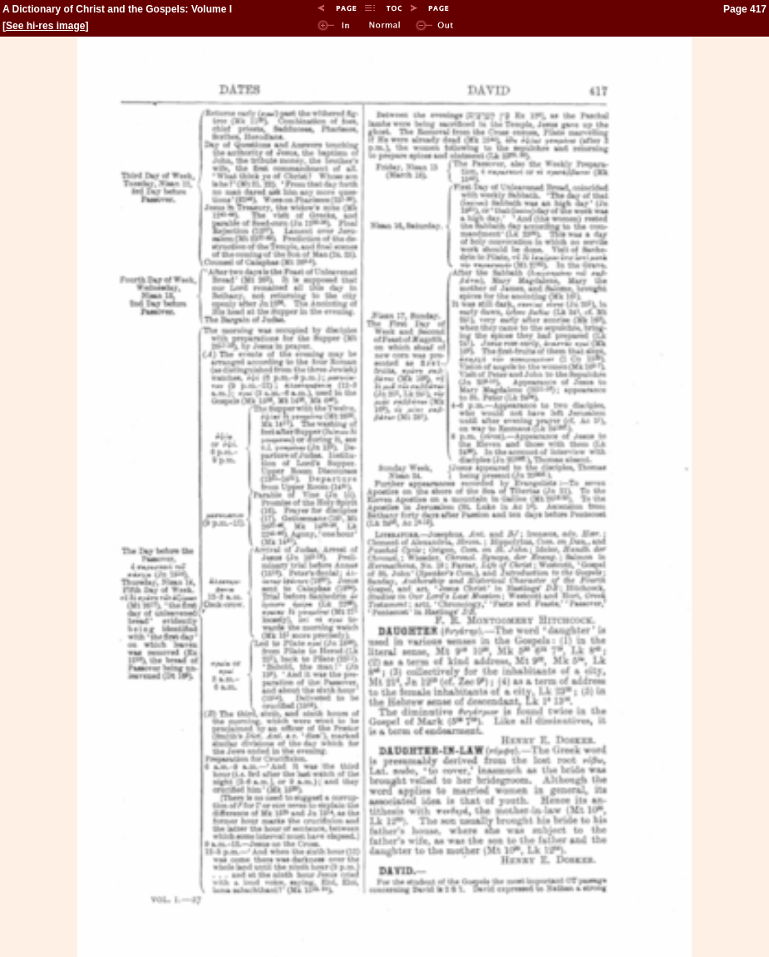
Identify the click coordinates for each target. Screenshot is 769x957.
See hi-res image (45, 26)
